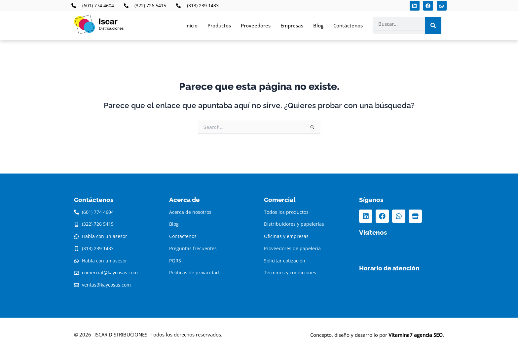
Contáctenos (348, 25)
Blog (318, 25)
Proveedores (256, 25)
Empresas (291, 25)
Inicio (191, 25)
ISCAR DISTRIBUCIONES (120, 334)
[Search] (433, 25)
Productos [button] (219, 25)
